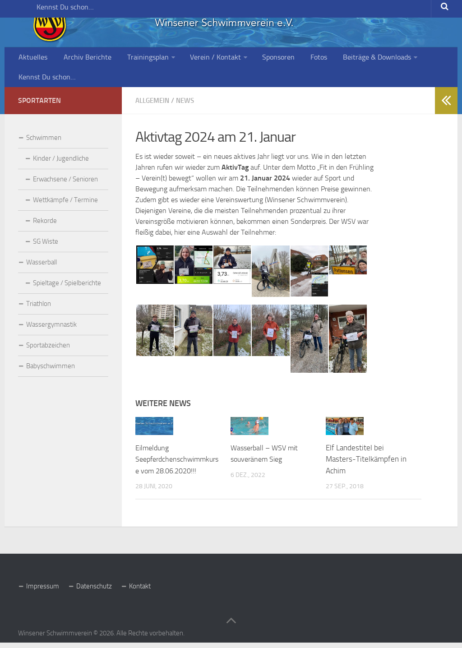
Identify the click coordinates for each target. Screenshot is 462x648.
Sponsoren (261, 58)
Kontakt (140, 591)
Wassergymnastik (51, 330)
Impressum (42, 591)
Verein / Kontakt (201, 58)
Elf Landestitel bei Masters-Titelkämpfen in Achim (366, 464)
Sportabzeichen (48, 351)
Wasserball (41, 268)
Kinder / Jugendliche (61, 164)
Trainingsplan (137, 58)
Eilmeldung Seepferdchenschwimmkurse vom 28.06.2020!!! (177, 464)
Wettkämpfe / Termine (65, 205)
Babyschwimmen (50, 371)
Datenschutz (94, 591)
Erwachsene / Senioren (65, 185)
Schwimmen (43, 143)
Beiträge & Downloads (352, 58)
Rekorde (45, 226)
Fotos (298, 58)
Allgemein (154, 106)
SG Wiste (45, 247)
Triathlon (38, 309)
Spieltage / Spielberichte (67, 288)
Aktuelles (32, 58)
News (189, 106)
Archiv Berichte (82, 58)
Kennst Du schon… (41, 11)
